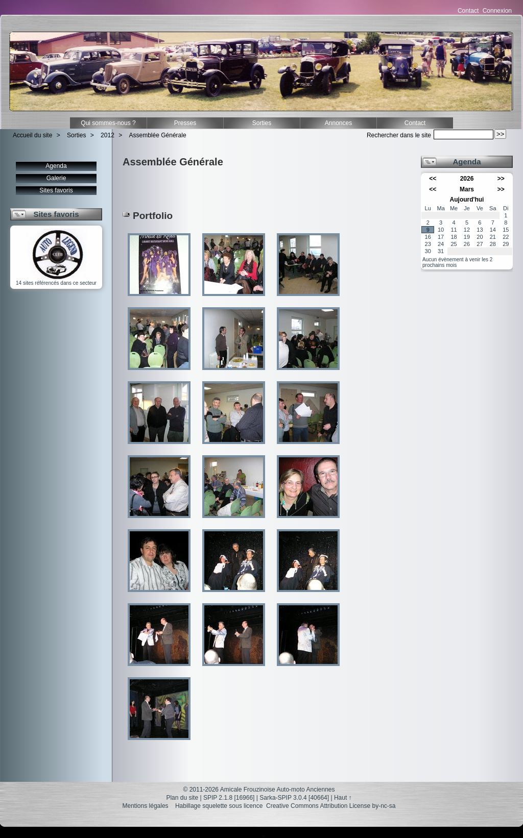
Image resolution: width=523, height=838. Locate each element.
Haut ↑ (343, 797)
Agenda (55, 165)
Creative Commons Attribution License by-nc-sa (330, 805)
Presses (185, 123)
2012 (107, 135)
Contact (468, 10)
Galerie (56, 178)
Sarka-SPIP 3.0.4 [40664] (294, 797)
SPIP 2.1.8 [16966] (229, 797)
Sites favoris (56, 190)
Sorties (261, 123)
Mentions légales (146, 805)
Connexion (497, 10)
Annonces (338, 123)
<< (432, 178)
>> (501, 178)
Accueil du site (32, 135)
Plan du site (182, 797)
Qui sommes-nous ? (108, 123)
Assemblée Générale (157, 135)
